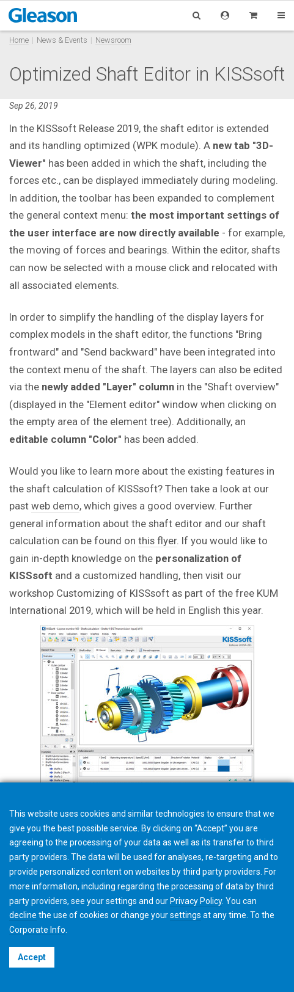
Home (19, 40)
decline (23, 915)
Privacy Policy (196, 901)
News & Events (62, 40)
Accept (32, 957)
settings (185, 915)
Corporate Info (37, 930)
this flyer (157, 540)
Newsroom (113, 40)
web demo (55, 506)
